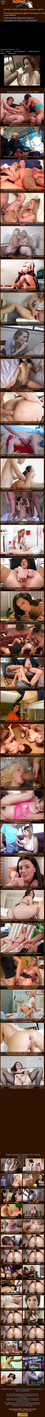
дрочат (8, 51)
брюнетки (12, 53)
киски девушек (19, 51)
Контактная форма (15, 1409)
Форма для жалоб (29, 1409)
